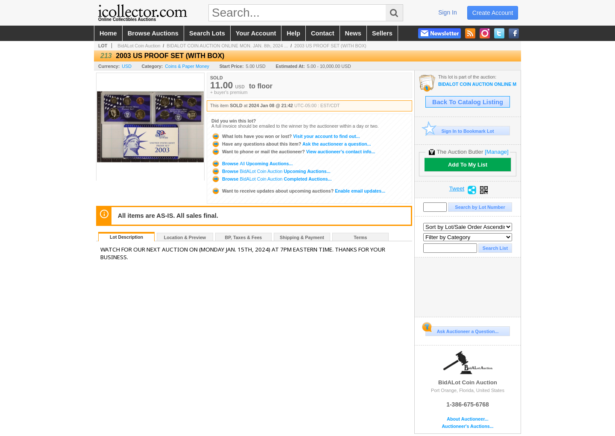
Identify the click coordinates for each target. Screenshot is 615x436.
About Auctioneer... (467, 419)
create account (492, 12)
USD (127, 66)
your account (256, 33)
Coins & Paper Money (187, 66)
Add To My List (467, 164)
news (353, 33)
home (108, 33)
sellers (382, 33)
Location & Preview (185, 237)
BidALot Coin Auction (138, 45)
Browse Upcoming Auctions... (252, 163)
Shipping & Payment (302, 237)
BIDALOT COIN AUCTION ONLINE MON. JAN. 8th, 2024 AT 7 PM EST (477, 84)
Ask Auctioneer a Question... (461, 330)
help (293, 33)
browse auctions (153, 33)
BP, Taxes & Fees (243, 237)
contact (322, 33)
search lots (207, 33)
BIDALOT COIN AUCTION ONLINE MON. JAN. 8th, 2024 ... (227, 45)
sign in (447, 12)
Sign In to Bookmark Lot (459, 131)
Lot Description (126, 237)
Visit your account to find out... (285, 136)
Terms (360, 237)
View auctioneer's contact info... (293, 151)
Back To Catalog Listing (467, 102)
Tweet (457, 189)
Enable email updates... (298, 190)
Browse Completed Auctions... (271, 178)
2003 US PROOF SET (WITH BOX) (330, 45)
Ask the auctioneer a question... (291, 143)
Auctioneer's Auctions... (467, 426)
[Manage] (496, 152)
